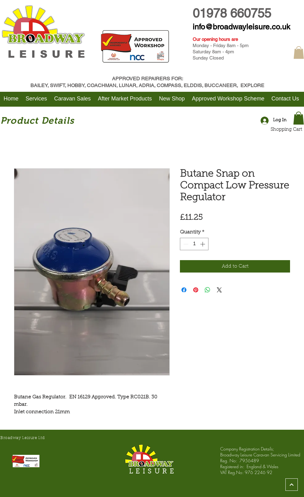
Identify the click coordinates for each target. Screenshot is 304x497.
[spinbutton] (194, 244)
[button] (298, 52)
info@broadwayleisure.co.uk (241, 26)
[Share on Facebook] (184, 290)
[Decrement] (185, 244)
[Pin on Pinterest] (195, 290)
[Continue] (291, 484)
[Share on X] (219, 290)
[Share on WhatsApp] (207, 290)
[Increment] (203, 244)
